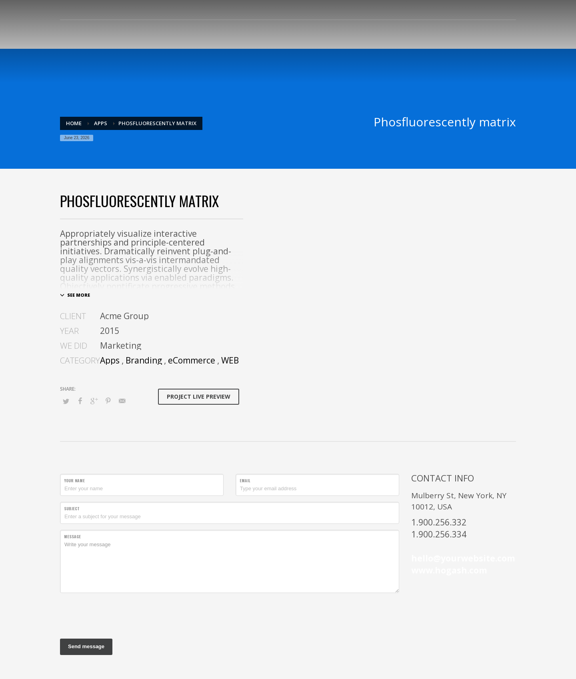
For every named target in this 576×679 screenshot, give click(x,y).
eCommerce (191, 360)
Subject (72, 508)
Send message (86, 646)
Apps (110, 360)
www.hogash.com (449, 570)
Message (72, 536)
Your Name (74, 480)
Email (245, 480)
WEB (230, 360)
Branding (144, 360)
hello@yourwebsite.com (463, 558)
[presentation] (121, 614)
